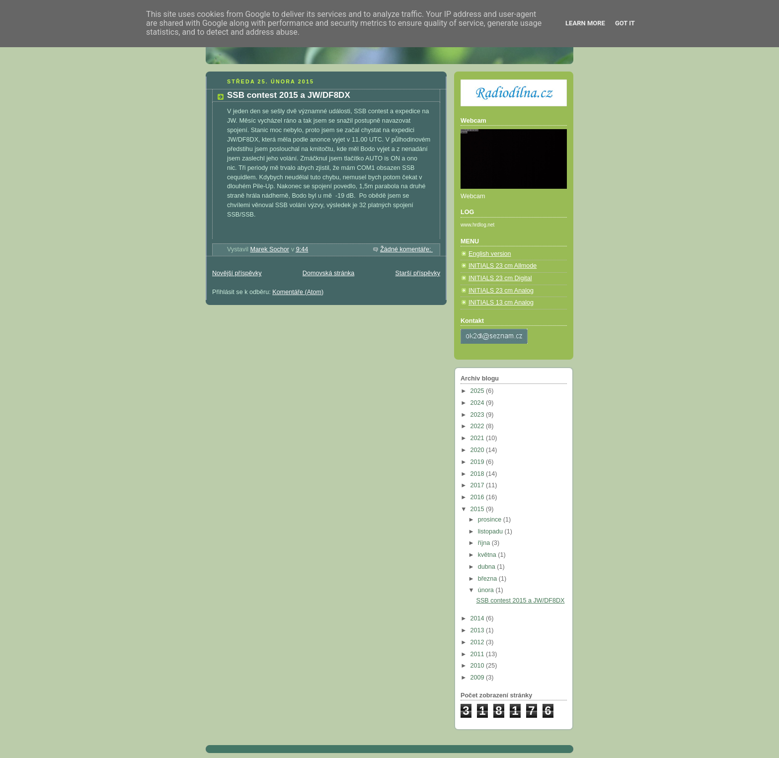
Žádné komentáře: (406, 249)
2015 (478, 509)
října (485, 542)
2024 (478, 402)
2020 (478, 450)
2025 (478, 390)
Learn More (585, 23)
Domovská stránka (328, 273)
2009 (478, 677)
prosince (490, 519)
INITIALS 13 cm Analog (501, 302)
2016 (478, 497)
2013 (478, 630)
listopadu (491, 531)
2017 (478, 485)
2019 (478, 461)
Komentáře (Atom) (297, 292)
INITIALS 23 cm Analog (501, 290)
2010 (478, 665)
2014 (478, 618)
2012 (478, 642)
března (488, 578)
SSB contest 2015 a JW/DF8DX (288, 95)
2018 (478, 473)
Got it (625, 23)
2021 (478, 438)
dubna (487, 566)
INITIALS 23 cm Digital (500, 278)
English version (489, 253)
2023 (478, 414)
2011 (478, 654)
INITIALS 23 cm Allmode (502, 265)
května (488, 554)
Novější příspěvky (237, 273)
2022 (478, 426)
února (487, 590)
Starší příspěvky (417, 273)
